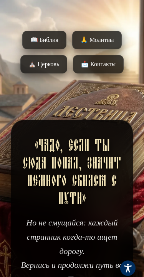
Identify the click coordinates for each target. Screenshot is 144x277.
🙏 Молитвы (97, 40)
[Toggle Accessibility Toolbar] (127, 268)
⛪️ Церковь (43, 64)
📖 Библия (44, 40)
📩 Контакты (98, 64)
